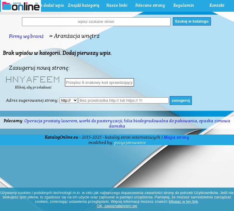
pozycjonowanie (130, 142)
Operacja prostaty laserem (50, 120)
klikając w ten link (183, 201)
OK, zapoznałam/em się (117, 206)
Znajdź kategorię (83, 5)
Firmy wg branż (26, 36)
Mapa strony (176, 137)
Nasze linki (116, 5)
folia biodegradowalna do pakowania (160, 120)
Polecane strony (150, 5)
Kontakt (216, 5)
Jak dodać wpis (50, 5)
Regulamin (183, 5)
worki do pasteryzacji (100, 120)
